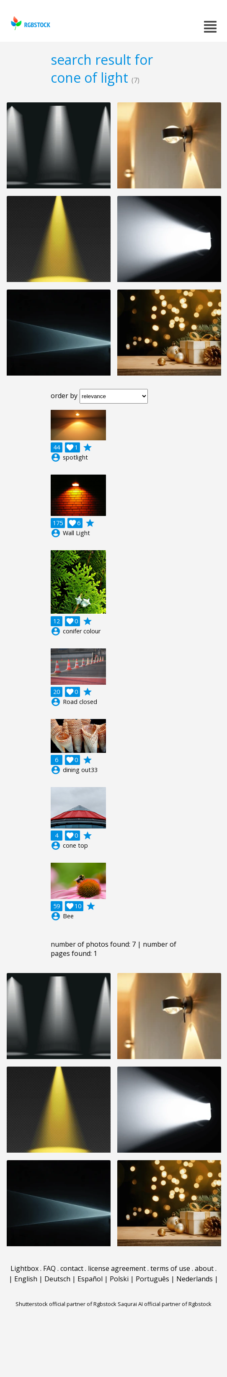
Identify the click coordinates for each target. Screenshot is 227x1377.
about (204, 1268)
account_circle (56, 457)
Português (152, 1278)
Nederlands (194, 1278)
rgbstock (29, 23)
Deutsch (57, 1278)
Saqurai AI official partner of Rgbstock (165, 1304)
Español (90, 1278)
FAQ (49, 1268)
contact (71, 1268)
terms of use (170, 1268)
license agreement (117, 1268)
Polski (119, 1278)
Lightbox (24, 1268)
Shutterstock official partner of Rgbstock (65, 1304)
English (25, 1278)
